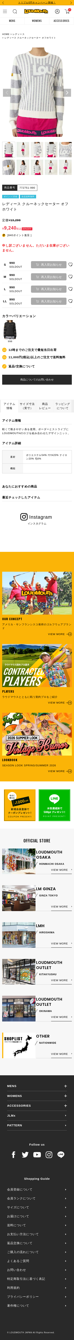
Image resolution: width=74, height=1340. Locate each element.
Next (67, 93)
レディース (18, 34)
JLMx (11, 1115)
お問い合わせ (16, 1269)
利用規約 (13, 1287)
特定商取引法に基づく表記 (26, 1278)
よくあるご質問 (18, 1261)
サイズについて (18, 1207)
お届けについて (18, 1216)
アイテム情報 (9, 406)
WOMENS (37, 21)
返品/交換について (21, 366)
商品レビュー (45, 406)
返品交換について (19, 1243)
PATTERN (14, 1125)
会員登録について (19, 1189)
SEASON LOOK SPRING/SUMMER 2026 (37, 743)
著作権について (18, 1305)
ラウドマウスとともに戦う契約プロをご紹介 (37, 674)
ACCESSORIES (61, 21)
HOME (5, 34)
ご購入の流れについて (23, 1252)
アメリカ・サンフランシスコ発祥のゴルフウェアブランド (37, 604)
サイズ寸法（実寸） (27, 406)
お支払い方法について (23, 1234)
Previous (7, 93)
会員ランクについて (21, 1198)
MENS (12, 21)
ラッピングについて (62, 406)
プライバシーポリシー (23, 1296)
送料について (16, 1225)
